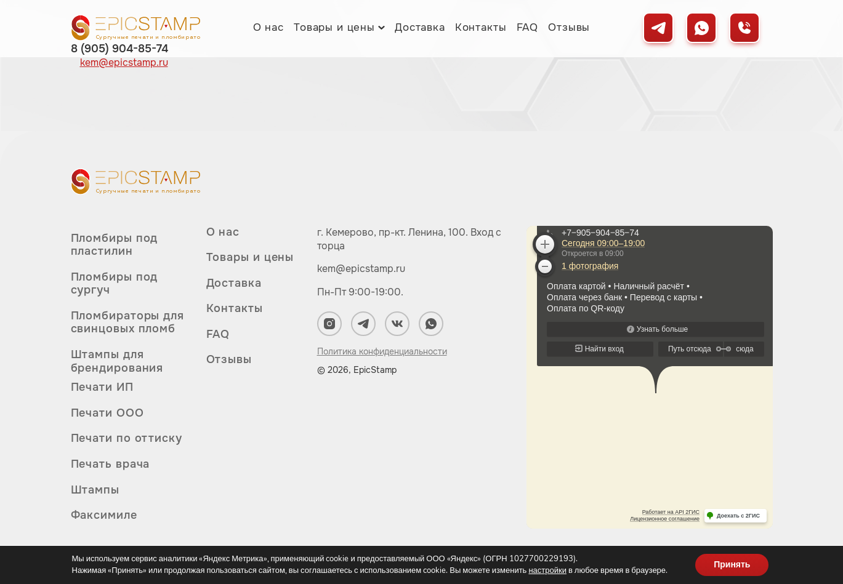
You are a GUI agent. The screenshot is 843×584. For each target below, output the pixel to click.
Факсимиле (104, 515)
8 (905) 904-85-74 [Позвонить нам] (119, 48)
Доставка (420, 27)
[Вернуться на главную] (135, 27)
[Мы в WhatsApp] (701, 27)
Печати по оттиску (126, 438)
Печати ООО (107, 413)
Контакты (481, 27)
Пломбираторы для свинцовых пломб (127, 322)
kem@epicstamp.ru (361, 268)
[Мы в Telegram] (658, 27)
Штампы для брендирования (117, 361)
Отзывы (569, 27)
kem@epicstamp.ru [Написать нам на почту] (124, 63)
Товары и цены (334, 27)
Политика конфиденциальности (382, 351)
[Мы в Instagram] (329, 323)
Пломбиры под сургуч (114, 283)
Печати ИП (102, 387)
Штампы (95, 490)
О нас (268, 27)
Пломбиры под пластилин (114, 244)
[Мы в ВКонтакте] (397, 323)
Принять (732, 564)
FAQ (528, 27)
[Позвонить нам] (744, 27)
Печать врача (110, 464)
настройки (547, 570)
